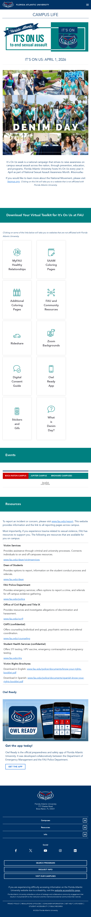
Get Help (69, 904)
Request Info (45, 869)
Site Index (78, 904)
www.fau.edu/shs (13, 658)
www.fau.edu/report (62, 521)
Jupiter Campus (39, 475)
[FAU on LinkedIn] (75, 850)
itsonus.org (13, 181)
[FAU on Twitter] (30, 850)
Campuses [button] (45, 820)
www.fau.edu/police (14, 599)
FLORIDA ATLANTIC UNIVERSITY (32, 5)
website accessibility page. (67, 890)
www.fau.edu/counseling (17, 638)
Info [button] (45, 834)
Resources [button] (45, 827)
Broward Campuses (61, 475)
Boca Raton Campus (15, 475)
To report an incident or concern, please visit (27, 521)
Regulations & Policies (31, 904)
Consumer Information (53, 904)
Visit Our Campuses (46, 876)
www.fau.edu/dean (14, 579)
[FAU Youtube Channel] (45, 850)
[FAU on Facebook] (16, 850)
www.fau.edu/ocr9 (13, 619)
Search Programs (45, 863)
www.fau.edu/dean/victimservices (22, 559)
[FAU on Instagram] (60, 850)
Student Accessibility (38, 906)
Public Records (56, 906)
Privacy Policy (14, 904)
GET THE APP (15, 766)
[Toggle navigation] (87, 4)
